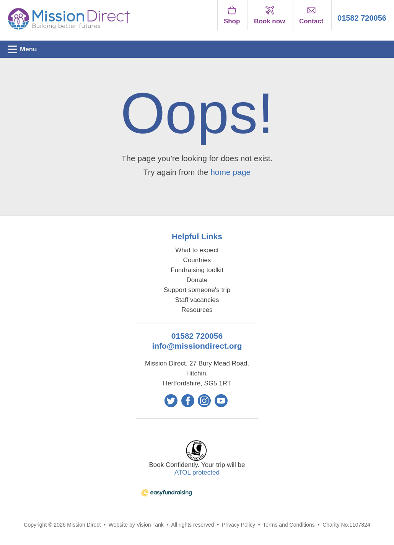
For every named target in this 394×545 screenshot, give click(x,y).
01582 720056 (361, 18)
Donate (197, 280)
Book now (269, 15)
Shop (232, 15)
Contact (311, 15)
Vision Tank (150, 525)
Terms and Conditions (288, 525)
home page (230, 172)
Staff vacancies (197, 300)
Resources (196, 309)
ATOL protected (197, 472)
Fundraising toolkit (197, 270)
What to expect (196, 250)
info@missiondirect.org (197, 345)
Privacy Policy (238, 525)
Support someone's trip (197, 290)
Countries (197, 260)
